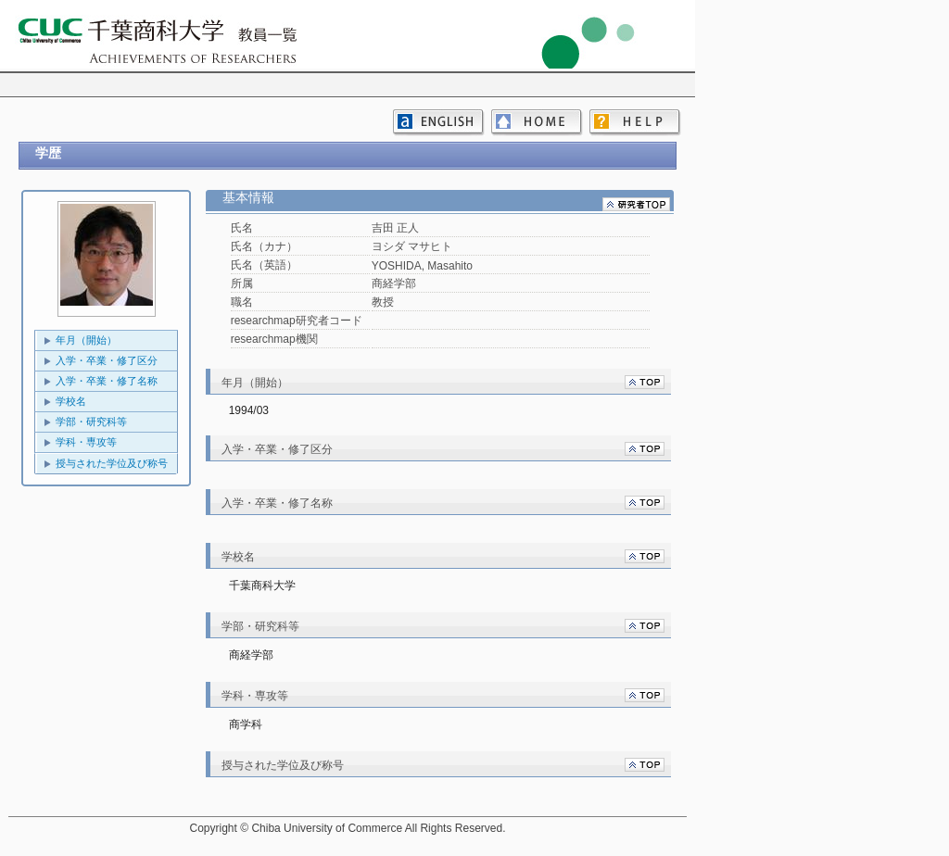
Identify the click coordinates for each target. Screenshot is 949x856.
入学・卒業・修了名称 (107, 380)
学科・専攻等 (86, 441)
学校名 (71, 401)
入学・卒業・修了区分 (107, 360)
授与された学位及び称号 (112, 463)
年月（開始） (86, 340)
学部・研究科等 (91, 421)
